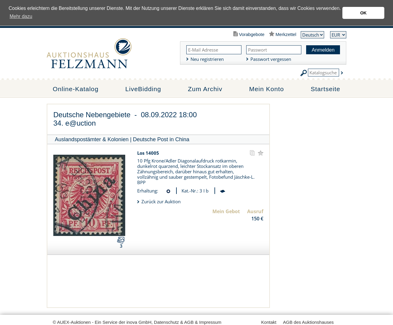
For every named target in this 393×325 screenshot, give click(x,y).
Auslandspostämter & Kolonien (92, 139)
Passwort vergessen (270, 59)
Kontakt (268, 322)
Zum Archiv (205, 88)
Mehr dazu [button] (21, 16)
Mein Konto (266, 88)
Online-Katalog (76, 88)
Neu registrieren (207, 59)
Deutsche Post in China (161, 139)
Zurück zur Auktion (161, 201)
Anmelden (323, 50)
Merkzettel (286, 34)
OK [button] (363, 12)
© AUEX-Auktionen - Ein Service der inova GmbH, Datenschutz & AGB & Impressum (137, 322)
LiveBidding (143, 88)
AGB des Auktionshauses (308, 322)
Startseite (325, 88)
